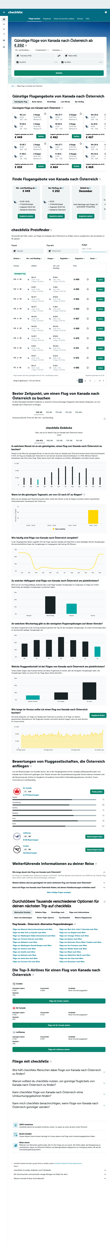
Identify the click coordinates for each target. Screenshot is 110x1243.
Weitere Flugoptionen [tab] (83, 918)
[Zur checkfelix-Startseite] (15, 12)
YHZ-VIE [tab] (39, 412)
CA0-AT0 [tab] (39, 441)
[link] (26, 216)
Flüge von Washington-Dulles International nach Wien (34, 936)
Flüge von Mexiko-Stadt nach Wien (73, 949)
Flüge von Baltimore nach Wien (25, 942)
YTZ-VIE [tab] (59, 412)
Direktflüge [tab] (51, 102)
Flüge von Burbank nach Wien (24, 955)
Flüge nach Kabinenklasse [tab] (79, 912)
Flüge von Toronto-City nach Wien (26, 962)
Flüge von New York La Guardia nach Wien (29, 932)
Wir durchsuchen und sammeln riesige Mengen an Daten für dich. (60, 1174)
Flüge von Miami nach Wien (70, 952)
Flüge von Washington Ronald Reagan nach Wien (32, 945)
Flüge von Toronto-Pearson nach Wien (28, 939)
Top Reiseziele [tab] (64, 918)
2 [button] (85, 381)
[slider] (107, 251)
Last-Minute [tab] (65, 102)
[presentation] (26, 45)
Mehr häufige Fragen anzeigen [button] (59, 892)
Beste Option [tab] (37, 102)
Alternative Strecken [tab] (22, 912)
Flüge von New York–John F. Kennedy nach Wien (79, 929)
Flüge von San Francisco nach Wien (73, 945)
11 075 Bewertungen (31, 795)
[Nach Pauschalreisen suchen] (4, 34)
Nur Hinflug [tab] (79, 102)
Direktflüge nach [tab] (57, 912)
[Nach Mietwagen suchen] (4, 29)
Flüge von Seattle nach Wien (24, 952)
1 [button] (80, 381)
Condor (26, 846)
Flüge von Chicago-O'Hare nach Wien (74, 936)
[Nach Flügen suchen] (4, 19)
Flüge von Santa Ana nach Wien (25, 958)
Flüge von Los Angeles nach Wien (73, 932)
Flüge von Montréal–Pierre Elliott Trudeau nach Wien (80, 942)
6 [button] (99, 381)
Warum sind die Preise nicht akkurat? (60, 1178)
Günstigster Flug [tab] (20, 102)
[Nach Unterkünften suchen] (4, 24)
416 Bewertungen (30, 853)
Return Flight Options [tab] (45, 918)
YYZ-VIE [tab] (49, 412)
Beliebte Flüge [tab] (40, 912)
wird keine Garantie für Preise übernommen (68, 1163)
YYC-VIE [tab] (68, 412)
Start (12, 86)
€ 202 (19, 45)
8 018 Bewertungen (30, 840)
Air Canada (27, 788)
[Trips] (4, 40)
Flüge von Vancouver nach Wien (72, 962)
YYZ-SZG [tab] (78, 412)
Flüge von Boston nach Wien (71, 939)
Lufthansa (27, 833)
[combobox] (57, 50)
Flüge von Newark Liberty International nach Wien (33, 929)
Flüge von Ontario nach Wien (24, 949)
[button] (3, 12)
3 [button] (90, 381)
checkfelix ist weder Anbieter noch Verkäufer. (60, 1170)
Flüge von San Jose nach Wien (71, 958)
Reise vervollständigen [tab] (23, 918)
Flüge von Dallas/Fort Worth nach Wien (75, 955)
